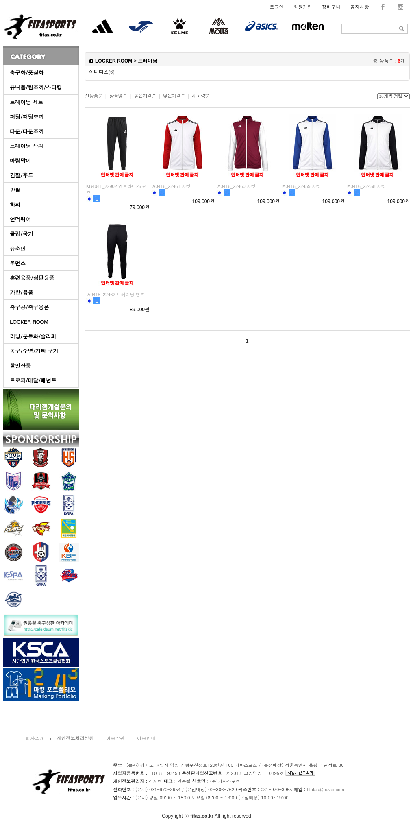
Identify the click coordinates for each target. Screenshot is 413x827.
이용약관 (115, 738)
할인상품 (20, 365)
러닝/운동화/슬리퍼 (33, 336)
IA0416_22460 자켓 (236, 186)
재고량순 (201, 96)
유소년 (18, 248)
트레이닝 (147, 61)
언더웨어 (20, 219)
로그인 (277, 7)
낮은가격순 (174, 96)
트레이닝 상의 (26, 146)
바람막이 (20, 160)
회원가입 (302, 7)
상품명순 (118, 96)
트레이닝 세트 (26, 102)
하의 (15, 204)
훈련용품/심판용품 (32, 277)
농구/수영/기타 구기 (34, 351)
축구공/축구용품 (29, 307)
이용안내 (146, 738)
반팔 (15, 190)
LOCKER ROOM (29, 321)
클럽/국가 (21, 234)
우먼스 (18, 263)
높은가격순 (145, 96)
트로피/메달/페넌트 (33, 380)
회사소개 (35, 738)
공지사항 (359, 7)
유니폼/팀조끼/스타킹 (36, 87)
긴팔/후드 (21, 175)
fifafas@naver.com (325, 789)
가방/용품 (21, 292)
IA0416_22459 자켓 (301, 186)
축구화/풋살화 (26, 72)
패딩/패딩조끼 (26, 116)
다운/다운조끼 (26, 131)
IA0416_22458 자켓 (366, 186)
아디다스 (102, 72)
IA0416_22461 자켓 (171, 186)
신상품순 (93, 96)
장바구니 (331, 7)
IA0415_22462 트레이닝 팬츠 (115, 294)
